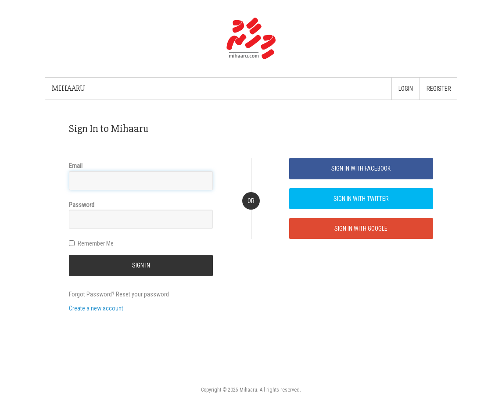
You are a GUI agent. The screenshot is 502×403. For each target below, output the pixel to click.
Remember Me (91, 243)
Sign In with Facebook (361, 168)
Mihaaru (69, 88)
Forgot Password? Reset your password (119, 294)
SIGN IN (141, 265)
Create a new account (96, 308)
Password (81, 204)
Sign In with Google (360, 228)
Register (439, 88)
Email (75, 165)
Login (405, 88)
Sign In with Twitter (361, 198)
